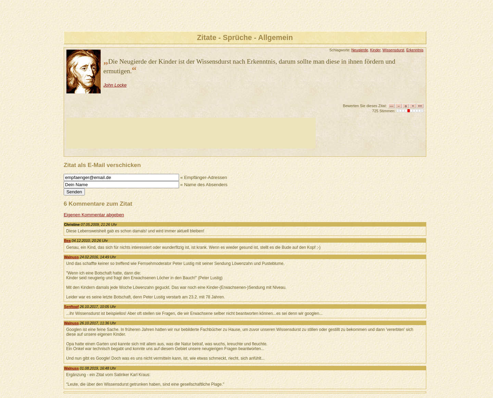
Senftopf (71, 307)
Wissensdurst (393, 50)
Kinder (375, 50)
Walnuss (71, 257)
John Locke (115, 85)
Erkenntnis (415, 50)
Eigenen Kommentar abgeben (94, 214)
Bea (67, 241)
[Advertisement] (191, 133)
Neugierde (359, 50)
